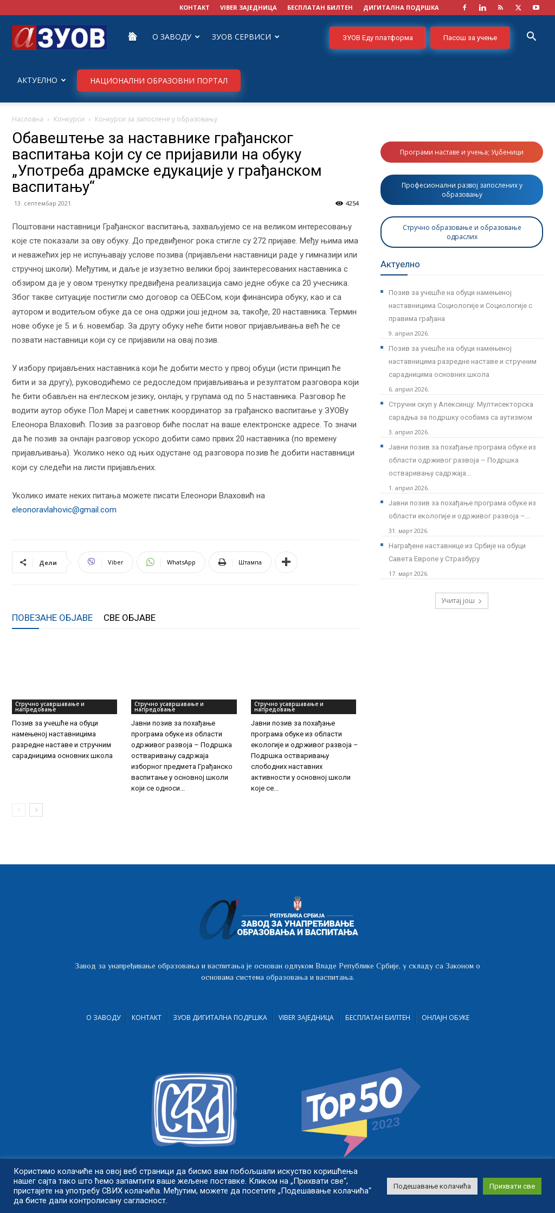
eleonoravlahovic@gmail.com (64, 510)
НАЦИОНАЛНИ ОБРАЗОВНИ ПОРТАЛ (159, 80)
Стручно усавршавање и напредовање (50, 706)
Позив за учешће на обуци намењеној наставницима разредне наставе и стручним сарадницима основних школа (463, 361)
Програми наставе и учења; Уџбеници (462, 152)
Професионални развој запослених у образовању (462, 190)
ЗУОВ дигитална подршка (220, 1017)
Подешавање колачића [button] (432, 1186)
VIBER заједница (248, 7)
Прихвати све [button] (512, 1186)
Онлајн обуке (445, 1017)
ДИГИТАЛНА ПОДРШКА (401, 7)
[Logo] (59, 36)
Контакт (147, 1017)
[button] (531, 38)
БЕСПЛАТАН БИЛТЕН (320, 7)
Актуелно (41, 80)
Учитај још (461, 600)
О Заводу (176, 36)
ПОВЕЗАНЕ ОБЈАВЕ (52, 617)
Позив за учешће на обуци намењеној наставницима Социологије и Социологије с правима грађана (460, 305)
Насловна (27, 119)
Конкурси (69, 119)
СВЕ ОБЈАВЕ (130, 617)
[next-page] (36, 810)
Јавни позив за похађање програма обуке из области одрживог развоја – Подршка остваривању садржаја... (462, 460)
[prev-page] (18, 810)
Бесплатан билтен (377, 1017)
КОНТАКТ (194, 7)
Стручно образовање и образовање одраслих (462, 232)
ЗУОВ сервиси (246, 36)
